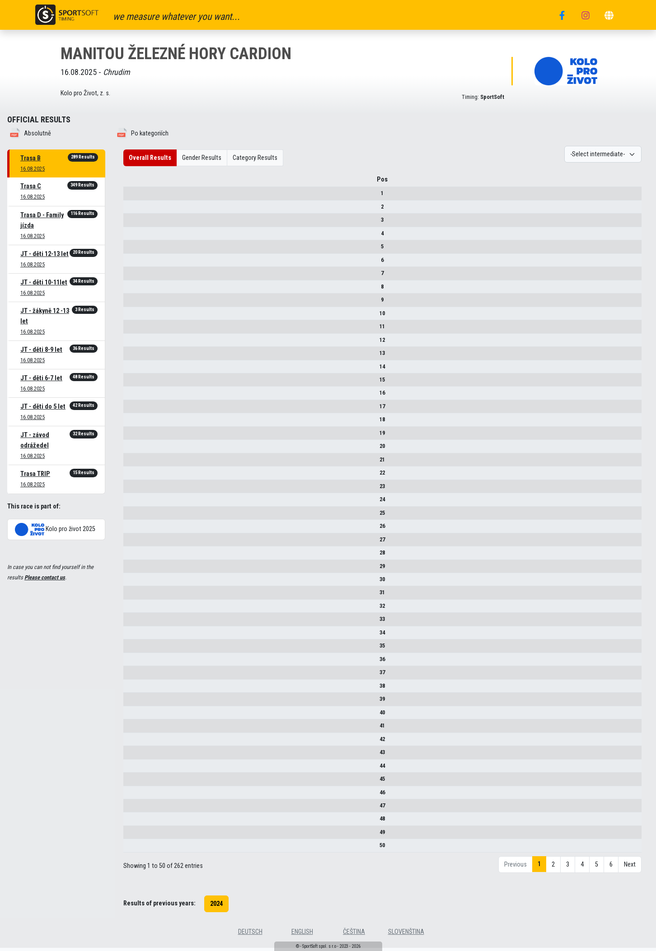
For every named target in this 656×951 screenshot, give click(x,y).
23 (137, 489)
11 (137, 329)
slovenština (406, 935)
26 (137, 529)
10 (137, 316)
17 (137, 409)
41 (137, 728)
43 (137, 755)
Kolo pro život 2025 (55, 529)
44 (137, 768)
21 (137, 462)
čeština (354, 935)
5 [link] (596, 868)
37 (137, 675)
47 (137, 808)
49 (137, 835)
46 (137, 795)
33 (137, 622)
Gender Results (201, 158)
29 (137, 569)
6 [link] (611, 868)
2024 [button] (216, 907)
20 (137, 449)
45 (137, 782)
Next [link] (630, 868)
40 (137, 715)
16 (137, 396)
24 (137, 502)
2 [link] (553, 868)
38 (137, 688)
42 (137, 742)
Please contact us (44, 577)
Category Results (255, 158)
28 (137, 555)
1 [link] (539, 867)
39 (137, 702)
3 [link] (567, 868)
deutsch (250, 935)
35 (137, 648)
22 (137, 475)
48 (137, 822)
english (302, 935)
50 (137, 848)
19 (137, 436)
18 (137, 423)
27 (137, 542)
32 (137, 609)
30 (137, 582)
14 (137, 369)
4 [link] (582, 868)
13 (137, 356)
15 (137, 382)
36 (137, 662)
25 (137, 516)
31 (137, 595)
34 (137, 635)
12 (137, 343)
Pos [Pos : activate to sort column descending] (136, 182)
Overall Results (150, 158)
